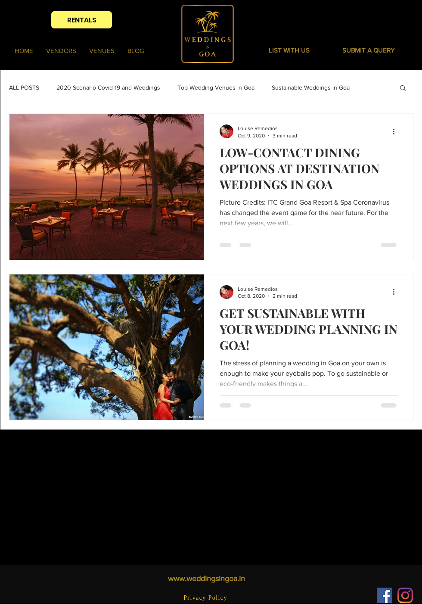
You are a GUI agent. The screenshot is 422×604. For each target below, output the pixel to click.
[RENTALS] (81, 19)
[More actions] (396, 131)
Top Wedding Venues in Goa (215, 87)
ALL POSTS (24, 87)
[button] (368, 50)
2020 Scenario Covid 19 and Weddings (108, 87)
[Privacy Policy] (206, 597)
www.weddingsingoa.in (206, 578)
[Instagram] (405, 595)
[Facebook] (384, 595)
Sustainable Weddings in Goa (311, 87)
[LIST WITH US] (289, 50)
